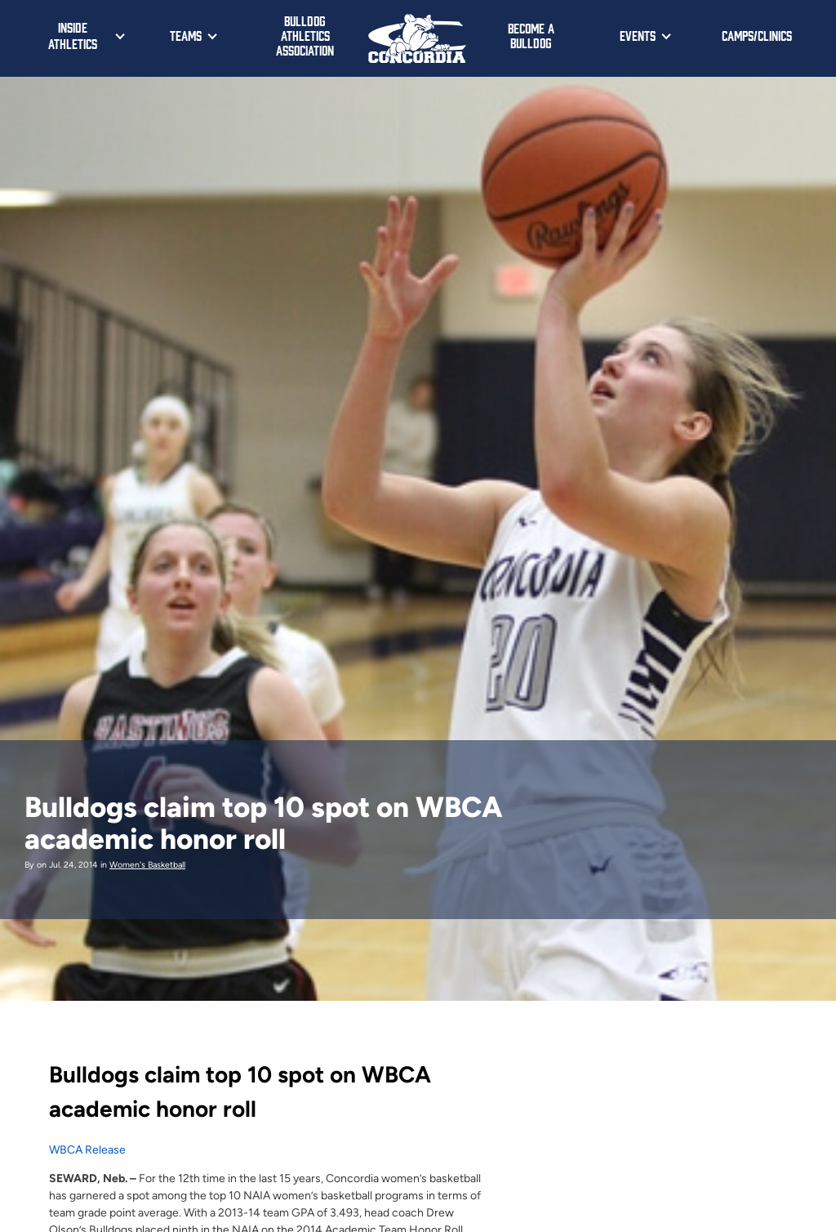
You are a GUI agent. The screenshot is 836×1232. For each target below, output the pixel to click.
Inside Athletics (72, 35)
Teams (186, 35)
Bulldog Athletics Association (305, 35)
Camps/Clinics (757, 35)
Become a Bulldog (531, 35)
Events (638, 35)
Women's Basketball (147, 864)
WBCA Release (87, 1150)
